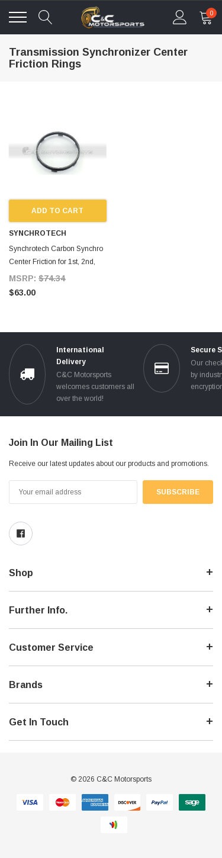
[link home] (112, 17)
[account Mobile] (180, 17)
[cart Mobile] (206, 17)
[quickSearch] (45, 17)
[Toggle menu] (18, 17)
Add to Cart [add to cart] (57, 211)
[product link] (58, 151)
